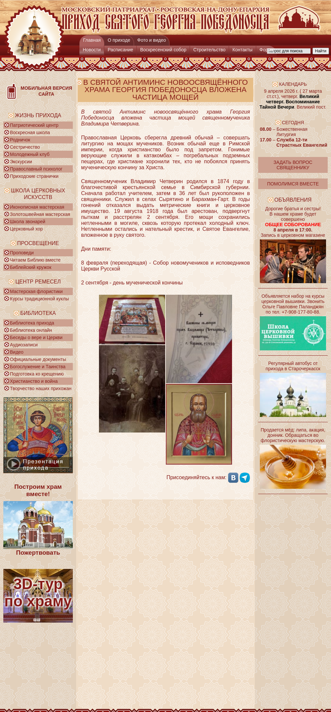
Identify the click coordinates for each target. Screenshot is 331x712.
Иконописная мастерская (37, 207)
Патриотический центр (34, 125)
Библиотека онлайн (31, 330)
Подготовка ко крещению (37, 374)
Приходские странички (34, 176)
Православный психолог (36, 169)
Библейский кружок (30, 267)
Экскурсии (21, 161)
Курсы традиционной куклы (39, 298)
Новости (92, 49)
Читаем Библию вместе (35, 260)
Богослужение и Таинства (38, 366)
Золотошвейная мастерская (40, 214)
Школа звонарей (27, 221)
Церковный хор (26, 228)
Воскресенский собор (163, 49)
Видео (17, 352)
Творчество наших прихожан (40, 388)
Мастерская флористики (36, 291)
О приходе (119, 40)
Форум (267, 49)
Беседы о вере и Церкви (36, 337)
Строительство (209, 49)
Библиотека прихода (32, 323)
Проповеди (22, 252)
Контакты (242, 49)
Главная (92, 40)
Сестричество (25, 147)
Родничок (20, 139)
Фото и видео (151, 40)
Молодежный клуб (29, 154)
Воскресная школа (30, 132)
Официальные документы (38, 359)
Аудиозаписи (24, 344)
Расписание (120, 49)
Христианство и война (34, 381)
